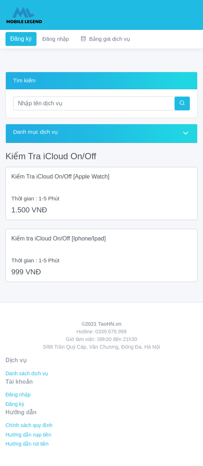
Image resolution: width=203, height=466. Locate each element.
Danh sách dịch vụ (26, 373)
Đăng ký (21, 39)
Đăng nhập (55, 39)
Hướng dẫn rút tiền (27, 444)
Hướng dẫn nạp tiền (28, 435)
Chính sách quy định (29, 425)
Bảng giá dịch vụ (105, 39)
